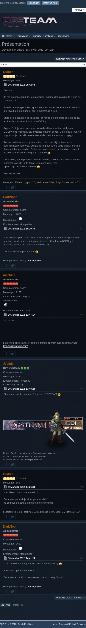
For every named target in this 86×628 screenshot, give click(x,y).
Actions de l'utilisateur (70, 59)
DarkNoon (10, 197)
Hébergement (35, 260)
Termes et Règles (67, 624)
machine (9, 275)
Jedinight (9, 363)
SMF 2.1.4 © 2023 (8, 624)
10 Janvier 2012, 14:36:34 (21, 487)
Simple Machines (25, 624)
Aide (55, 624)
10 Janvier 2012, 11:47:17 (21, 315)
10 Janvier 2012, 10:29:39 (21, 228)
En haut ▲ (81, 624)
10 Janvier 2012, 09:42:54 (21, 84)
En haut (5, 605)
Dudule (8, 71)
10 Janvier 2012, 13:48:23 (21, 389)
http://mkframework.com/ (15, 346)
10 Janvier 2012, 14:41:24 (21, 558)
